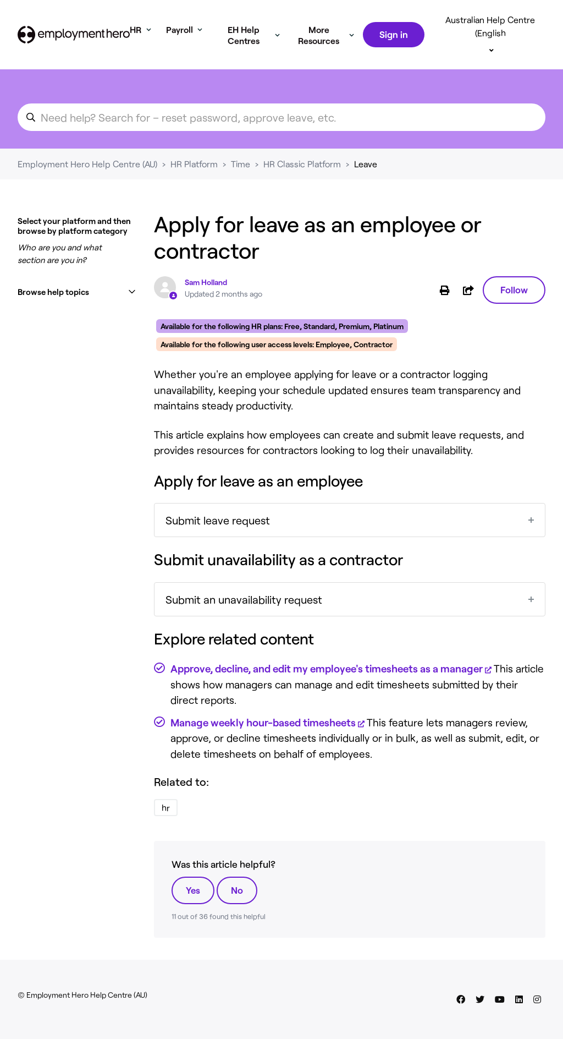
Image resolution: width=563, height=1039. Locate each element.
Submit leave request (217, 520)
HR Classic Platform (302, 163)
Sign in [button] (393, 34)
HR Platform (194, 163)
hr (166, 807)
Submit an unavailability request (243, 599)
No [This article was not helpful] (237, 889)
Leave (365, 163)
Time (240, 163)
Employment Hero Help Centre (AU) (87, 163)
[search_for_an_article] (281, 117)
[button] (77, 292)
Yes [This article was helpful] (193, 889)
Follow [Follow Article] (514, 289)
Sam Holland (206, 282)
